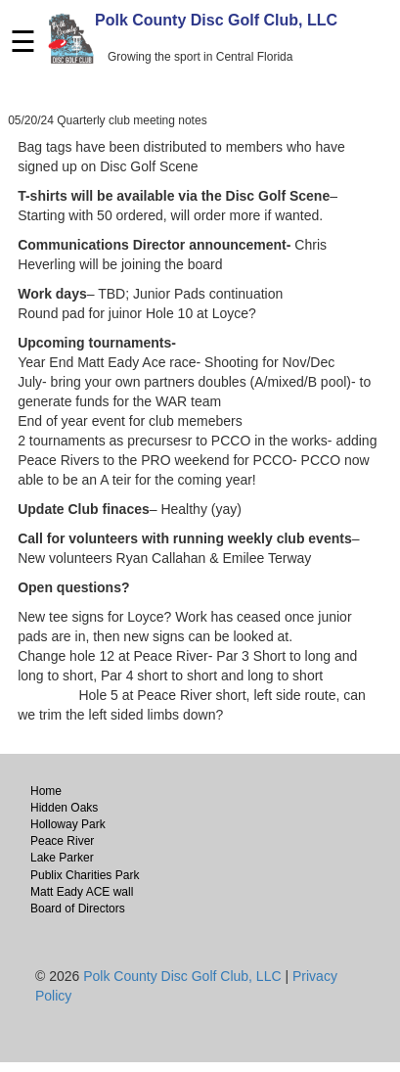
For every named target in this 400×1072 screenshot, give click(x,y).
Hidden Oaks (64, 808)
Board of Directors (77, 908)
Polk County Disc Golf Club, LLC (216, 20)
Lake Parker (62, 857)
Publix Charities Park (84, 875)
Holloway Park (68, 824)
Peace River (62, 841)
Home (46, 791)
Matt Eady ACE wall (81, 892)
